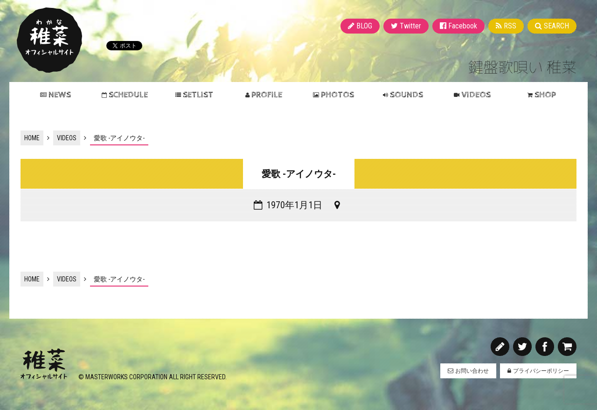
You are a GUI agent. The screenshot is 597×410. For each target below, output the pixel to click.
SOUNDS (406, 95)
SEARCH (556, 25)
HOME (32, 138)
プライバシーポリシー (541, 371)
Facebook (462, 25)
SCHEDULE (128, 95)
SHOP (545, 95)
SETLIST (198, 95)
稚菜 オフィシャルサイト (49, 40)
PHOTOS (337, 95)
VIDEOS (476, 95)
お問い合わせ (472, 371)
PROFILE (266, 95)
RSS (510, 25)
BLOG (364, 25)
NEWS (60, 95)
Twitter (410, 25)
